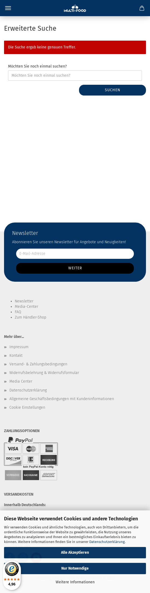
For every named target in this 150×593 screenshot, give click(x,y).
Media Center (20, 381)
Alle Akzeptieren (75, 552)
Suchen (112, 90)
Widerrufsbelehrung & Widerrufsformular (44, 372)
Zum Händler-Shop (30, 317)
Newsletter (24, 301)
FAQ (18, 312)
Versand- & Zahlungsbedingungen (38, 364)
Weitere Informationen (75, 582)
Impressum (18, 347)
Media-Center (26, 306)
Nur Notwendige (75, 568)
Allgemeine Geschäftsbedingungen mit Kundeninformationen (61, 399)
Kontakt (16, 355)
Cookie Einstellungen (27, 407)
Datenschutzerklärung (107, 542)
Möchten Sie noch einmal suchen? (37, 66)
